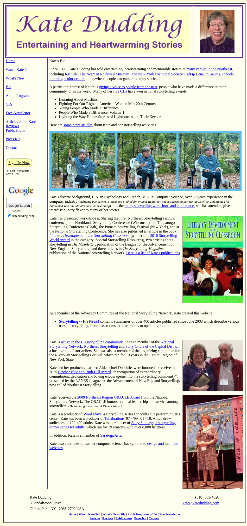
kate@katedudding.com (201, 503)
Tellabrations (114, 418)
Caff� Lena (194, 74)
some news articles (78, 125)
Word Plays (92, 414)
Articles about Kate (21, 122)
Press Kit (13, 139)
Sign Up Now (19, 163)
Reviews (12, 126)
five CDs (120, 91)
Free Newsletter (18, 113)
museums (213, 74)
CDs (9, 104)
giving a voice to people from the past (128, 87)
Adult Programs (18, 95)
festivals (71, 74)
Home (10, 61)
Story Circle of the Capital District (152, 346)
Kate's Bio (57, 61)
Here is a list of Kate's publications (153, 253)
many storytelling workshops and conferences (160, 206)
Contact (12, 148)
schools (228, 74)
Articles (95, 518)
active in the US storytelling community (91, 342)
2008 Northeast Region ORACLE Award (108, 397)
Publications (15, 130)
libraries (55, 79)
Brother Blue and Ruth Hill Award (84, 372)
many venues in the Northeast (209, 69)
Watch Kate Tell (18, 69)
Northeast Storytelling (101, 346)
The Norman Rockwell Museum (104, 74)
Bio (8, 87)
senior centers (74, 79)
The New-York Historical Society (157, 74)
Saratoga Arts (110, 435)
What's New (15, 78)
